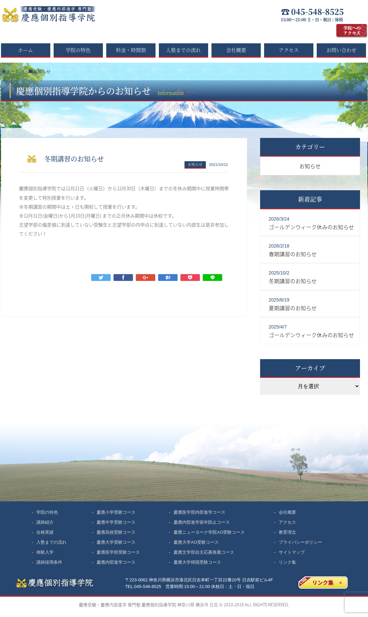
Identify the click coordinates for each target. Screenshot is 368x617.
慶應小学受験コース (116, 512)
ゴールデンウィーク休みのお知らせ (311, 227)
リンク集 (287, 562)
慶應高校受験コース (116, 532)
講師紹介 (45, 522)
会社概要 (236, 49)
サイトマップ (292, 552)
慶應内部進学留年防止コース (202, 522)
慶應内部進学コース (116, 562)
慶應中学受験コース (116, 522)
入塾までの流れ (183, 49)
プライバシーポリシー (300, 542)
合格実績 (45, 532)
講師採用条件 (49, 562)
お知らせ (195, 164)
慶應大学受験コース (116, 542)
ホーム (25, 49)
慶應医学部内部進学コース (199, 512)
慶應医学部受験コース (118, 552)
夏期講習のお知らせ (293, 308)
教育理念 (287, 532)
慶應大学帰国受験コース (197, 562)
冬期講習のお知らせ (293, 281)
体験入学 (45, 552)
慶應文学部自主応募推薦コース (204, 552)
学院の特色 (78, 49)
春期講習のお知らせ (293, 254)
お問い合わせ (341, 49)
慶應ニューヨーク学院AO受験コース (209, 532)
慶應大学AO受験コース (196, 542)
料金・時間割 (131, 49)
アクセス (289, 49)
